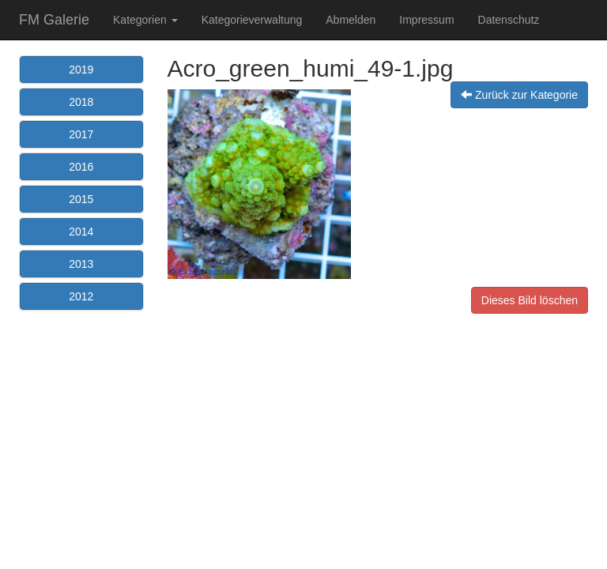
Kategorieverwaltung (252, 19)
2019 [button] (81, 69)
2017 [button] (81, 134)
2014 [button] (81, 231)
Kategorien (145, 19)
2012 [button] (81, 296)
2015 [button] (81, 199)
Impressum (426, 19)
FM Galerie (54, 20)
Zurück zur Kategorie (519, 95)
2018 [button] (81, 102)
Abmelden (350, 19)
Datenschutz (509, 19)
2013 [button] (81, 264)
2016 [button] (81, 166)
